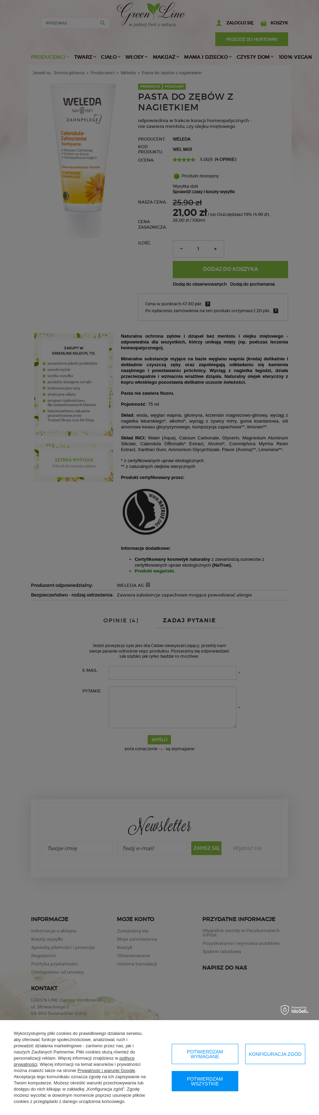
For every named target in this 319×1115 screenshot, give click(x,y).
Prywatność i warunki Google (106, 1070)
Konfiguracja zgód (275, 1054)
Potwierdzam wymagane (205, 1054)
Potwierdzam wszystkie (205, 1081)
